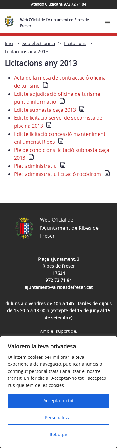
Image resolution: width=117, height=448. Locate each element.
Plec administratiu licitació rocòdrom (57, 174)
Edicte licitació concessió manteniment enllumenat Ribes (59, 138)
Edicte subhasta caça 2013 (45, 109)
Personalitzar (58, 417)
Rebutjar (59, 434)
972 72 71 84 (59, 280)
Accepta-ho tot (58, 401)
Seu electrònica (38, 43)
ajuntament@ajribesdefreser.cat (59, 287)
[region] (58, 392)
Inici (9, 43)
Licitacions (75, 43)
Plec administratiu (35, 165)
